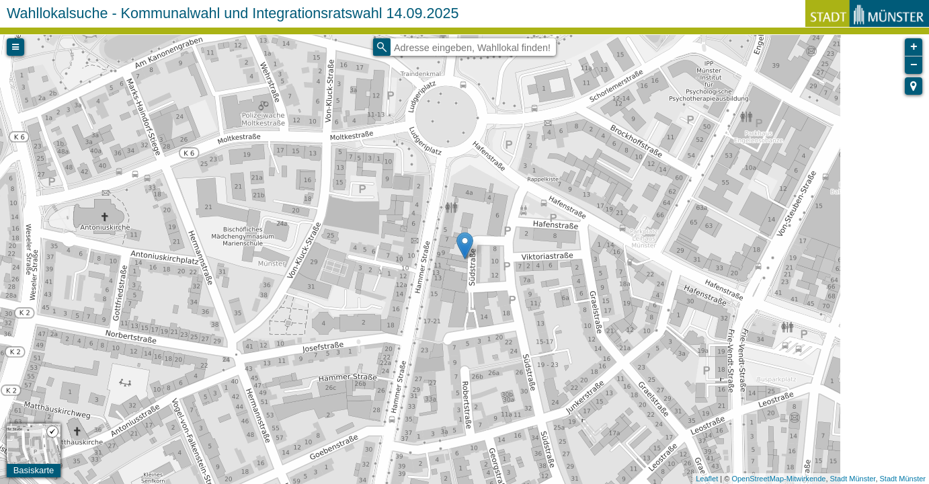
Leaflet (707, 479)
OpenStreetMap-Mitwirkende (778, 479)
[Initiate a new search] (382, 47)
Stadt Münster (853, 479)
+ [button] (914, 47)
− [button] (914, 65)
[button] (913, 86)
